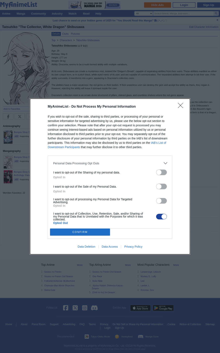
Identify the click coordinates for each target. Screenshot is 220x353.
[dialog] (110, 176)
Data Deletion (86, 246)
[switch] (161, 172)
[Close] (182, 107)
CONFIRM (80, 232)
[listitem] (110, 163)
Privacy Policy (133, 246)
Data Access (110, 246)
